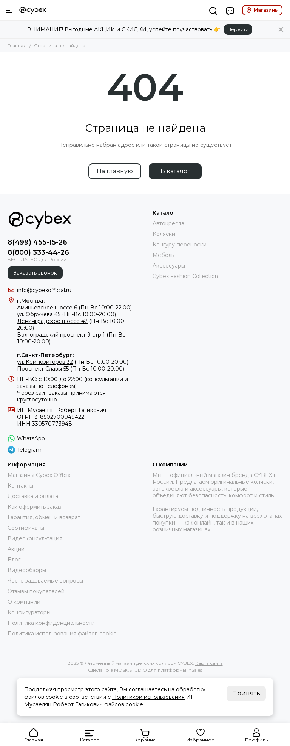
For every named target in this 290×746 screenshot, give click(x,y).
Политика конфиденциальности (51, 623)
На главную (115, 171)
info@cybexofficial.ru (44, 290)
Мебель (163, 255)
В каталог (175, 171)
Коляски (164, 234)
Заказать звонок (35, 272)
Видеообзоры (27, 570)
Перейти (238, 29)
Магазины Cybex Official (40, 475)
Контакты (20, 485)
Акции (16, 549)
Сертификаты (26, 528)
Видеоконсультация (35, 538)
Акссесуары (169, 265)
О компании (24, 601)
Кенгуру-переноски (180, 244)
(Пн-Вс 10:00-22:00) (74, 307)
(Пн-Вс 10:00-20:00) (66, 314)
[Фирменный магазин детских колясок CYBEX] (33, 10)
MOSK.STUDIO (130, 670)
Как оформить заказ (35, 506)
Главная (17, 45)
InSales (194, 670)
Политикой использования (148, 697)
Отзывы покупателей (36, 591)
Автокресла (168, 223)
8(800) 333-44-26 (38, 252)
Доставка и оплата (33, 496)
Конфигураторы (29, 612)
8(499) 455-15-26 (37, 242)
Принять (246, 693)
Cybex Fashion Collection (185, 276)
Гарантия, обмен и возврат (44, 517)
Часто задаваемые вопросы (45, 580)
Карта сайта (209, 663)
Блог (14, 559)
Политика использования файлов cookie (62, 633)
